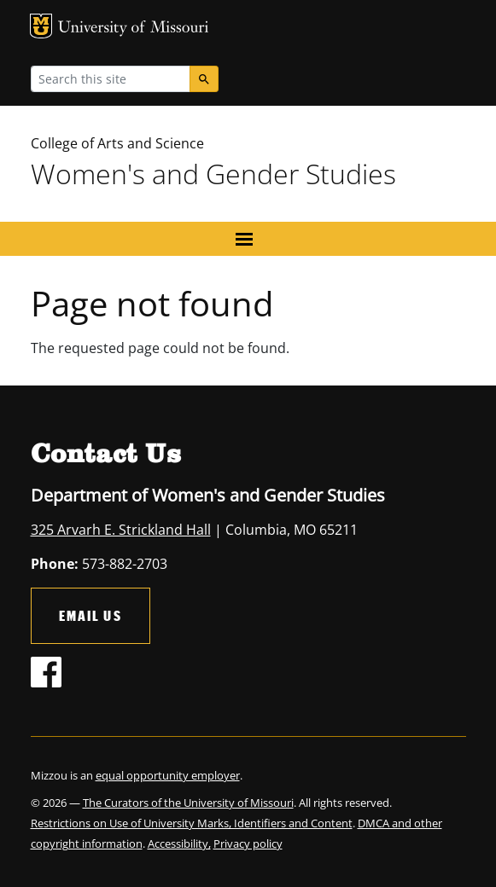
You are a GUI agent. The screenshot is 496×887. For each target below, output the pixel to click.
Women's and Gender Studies (213, 173)
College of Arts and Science (117, 143)
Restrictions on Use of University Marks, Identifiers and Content (192, 823)
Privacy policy (248, 843)
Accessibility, (179, 843)
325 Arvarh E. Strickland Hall (121, 529)
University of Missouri (133, 29)
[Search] (204, 79)
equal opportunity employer (168, 775)
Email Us (90, 615)
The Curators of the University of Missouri (188, 802)
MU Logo (41, 26)
